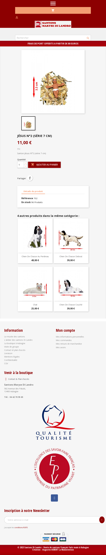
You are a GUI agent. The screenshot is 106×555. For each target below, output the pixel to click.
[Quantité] (20, 165)
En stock (26, 202)
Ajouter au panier (44, 165)
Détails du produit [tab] (33, 191)
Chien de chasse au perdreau (35, 256)
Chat (35, 304)
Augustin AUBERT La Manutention (58, 549)
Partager (30, 178)
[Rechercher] (53, 38)
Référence (27, 198)
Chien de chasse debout (70, 256)
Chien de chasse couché (70, 304)
